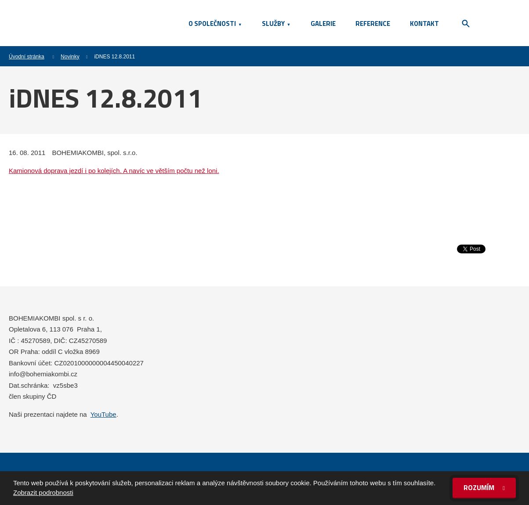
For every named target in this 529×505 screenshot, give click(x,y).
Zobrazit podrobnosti (43, 492)
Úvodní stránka (26, 57)
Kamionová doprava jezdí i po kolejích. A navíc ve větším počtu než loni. (114, 170)
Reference (372, 23)
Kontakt (424, 23)
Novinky (70, 57)
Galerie (323, 23)
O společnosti (212, 23)
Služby (273, 23)
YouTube (103, 414)
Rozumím (480, 487)
